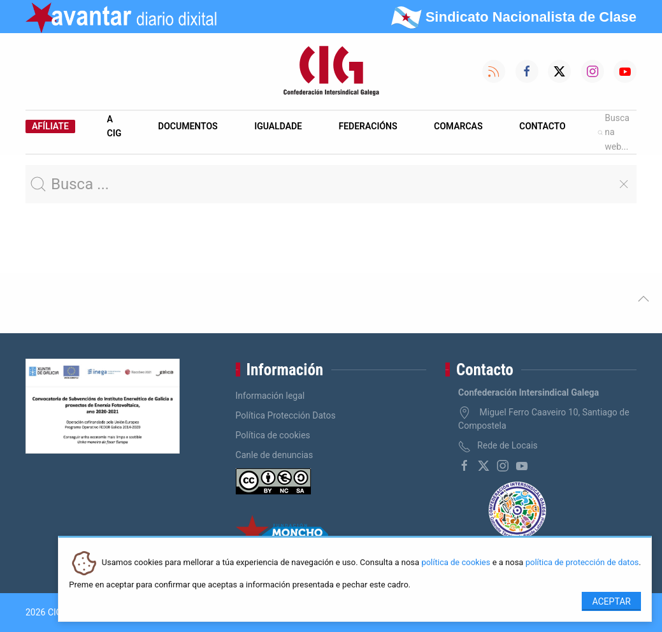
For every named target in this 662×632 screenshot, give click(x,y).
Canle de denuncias (274, 455)
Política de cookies (273, 435)
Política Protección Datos (286, 415)
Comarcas (458, 126)
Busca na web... (614, 132)
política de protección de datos (582, 563)
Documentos (188, 126)
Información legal (270, 396)
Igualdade (278, 126)
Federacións (368, 126)
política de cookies (455, 563)
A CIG (114, 126)
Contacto (542, 126)
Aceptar (611, 601)
